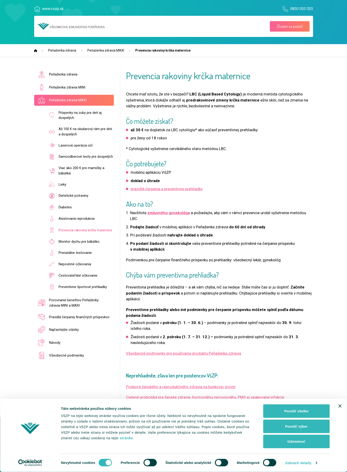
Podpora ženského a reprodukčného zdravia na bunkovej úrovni (180, 386)
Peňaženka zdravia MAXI (105, 50)
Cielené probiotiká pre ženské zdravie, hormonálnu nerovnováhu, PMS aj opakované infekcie (205, 397)
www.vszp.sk (53, 9)
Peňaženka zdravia (62, 50)
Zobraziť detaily (298, 463)
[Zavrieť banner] (339, 406)
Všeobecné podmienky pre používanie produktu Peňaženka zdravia (183, 353)
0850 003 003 (300, 9)
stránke (126, 438)
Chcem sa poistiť (290, 26)
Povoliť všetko (296, 411)
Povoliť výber (296, 426)
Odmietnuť (296, 441)
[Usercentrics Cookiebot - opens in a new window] (30, 462)
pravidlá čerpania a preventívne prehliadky (167, 189)
